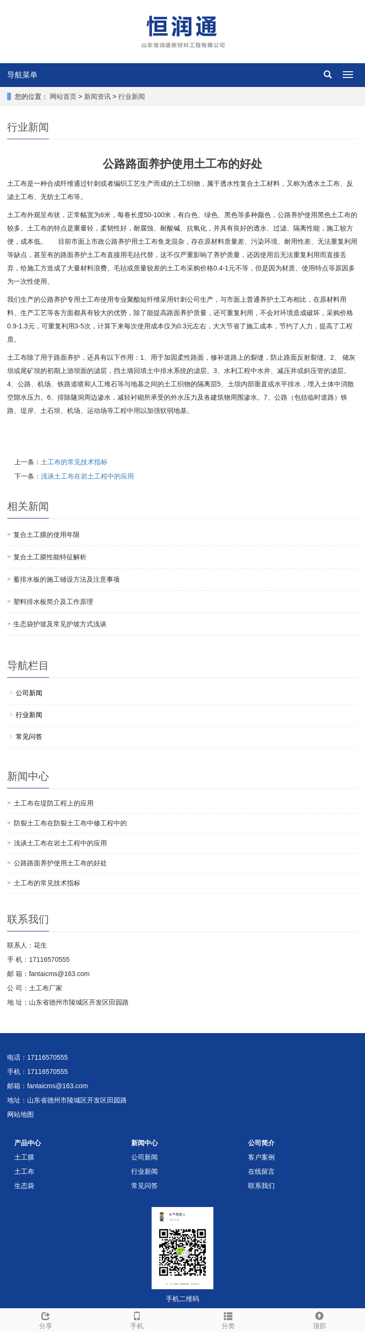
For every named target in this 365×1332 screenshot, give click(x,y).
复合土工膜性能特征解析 (49, 557)
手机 (136, 1319)
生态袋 (24, 1185)
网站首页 (63, 96)
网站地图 (20, 1114)
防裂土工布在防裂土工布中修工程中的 (70, 823)
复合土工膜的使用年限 (46, 534)
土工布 (24, 1171)
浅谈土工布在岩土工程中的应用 (87, 476)
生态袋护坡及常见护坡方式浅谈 (59, 624)
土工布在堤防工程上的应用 (54, 803)
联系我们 (261, 1185)
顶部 (319, 1319)
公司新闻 (29, 693)
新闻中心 (144, 1143)
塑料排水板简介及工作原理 (53, 601)
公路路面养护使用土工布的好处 (60, 863)
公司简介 (261, 1143)
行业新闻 (130, 96)
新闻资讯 (98, 96)
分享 (45, 1319)
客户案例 (261, 1157)
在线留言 (261, 1171)
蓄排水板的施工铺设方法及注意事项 (66, 579)
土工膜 (24, 1157)
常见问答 (29, 736)
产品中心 (27, 1143)
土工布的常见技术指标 (74, 462)
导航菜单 (22, 75)
